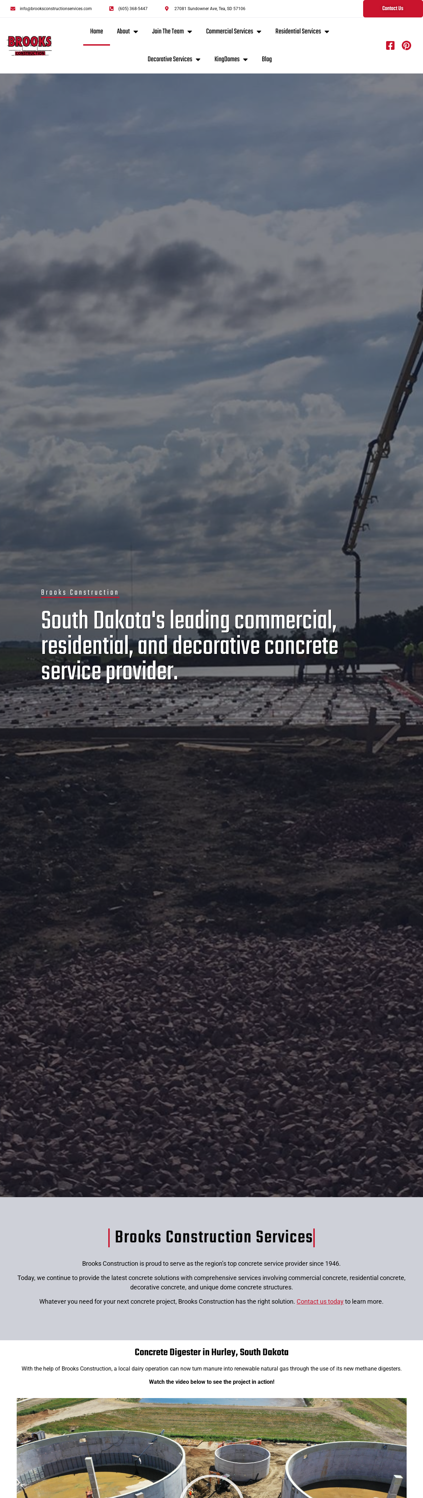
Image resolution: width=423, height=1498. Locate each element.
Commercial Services (233, 31)
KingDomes (231, 59)
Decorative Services (174, 59)
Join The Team (172, 31)
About (127, 31)
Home (96, 31)
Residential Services (302, 31)
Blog (267, 59)
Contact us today (320, 1301)
